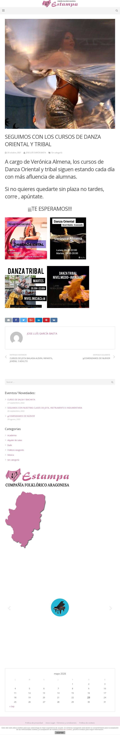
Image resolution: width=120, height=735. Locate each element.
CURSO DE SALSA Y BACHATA (21, 399)
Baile (9, 445)
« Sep (11, 706)
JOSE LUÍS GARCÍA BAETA (36, 152)
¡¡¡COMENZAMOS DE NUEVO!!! (21, 416)
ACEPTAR (60, 733)
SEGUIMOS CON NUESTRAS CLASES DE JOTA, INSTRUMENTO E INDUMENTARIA (44, 407)
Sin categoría (56, 152)
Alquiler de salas (14, 440)
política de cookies (65, 730)
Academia (11, 435)
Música (10, 455)
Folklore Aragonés (15, 450)
